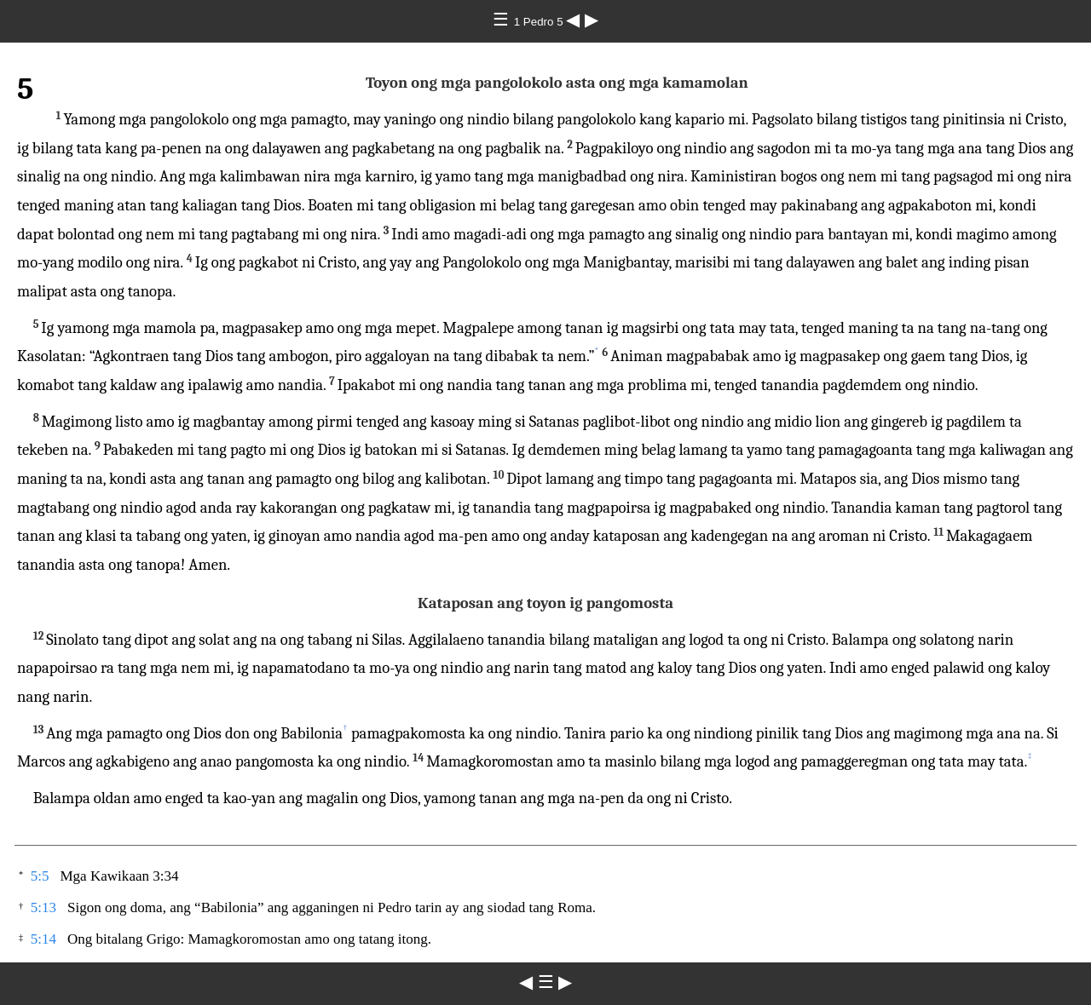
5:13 (43, 907)
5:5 (40, 876)
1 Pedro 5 (540, 21)
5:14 (43, 939)
